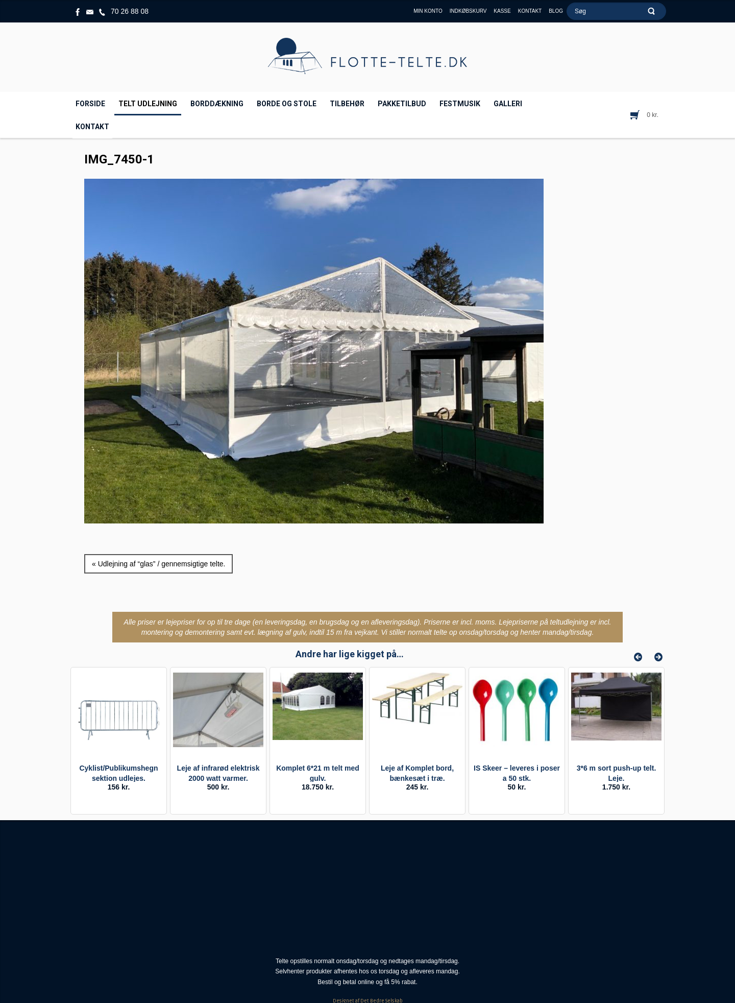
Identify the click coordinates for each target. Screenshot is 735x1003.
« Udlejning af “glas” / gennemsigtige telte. (158, 564)
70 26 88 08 (130, 11)
